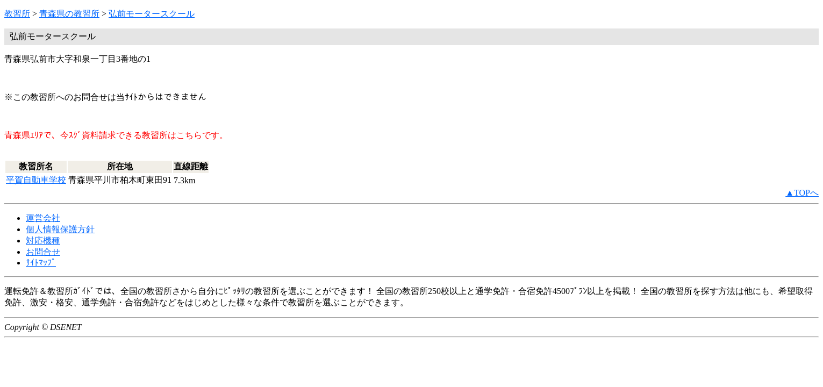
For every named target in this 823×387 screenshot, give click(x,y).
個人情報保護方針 (60, 229)
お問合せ (43, 251)
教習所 (17, 13)
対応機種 (43, 240)
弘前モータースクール (152, 13)
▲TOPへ (802, 192)
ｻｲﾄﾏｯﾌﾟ (41, 262)
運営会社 (43, 218)
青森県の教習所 (69, 13)
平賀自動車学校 (36, 179)
